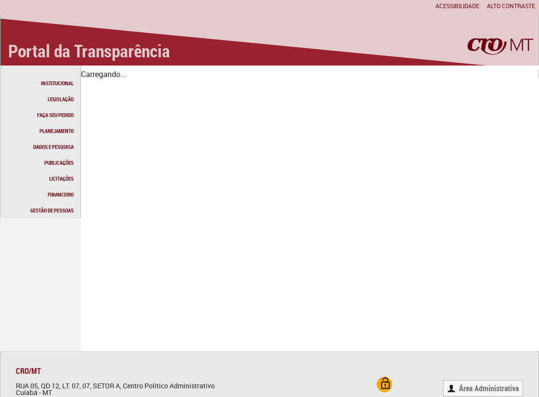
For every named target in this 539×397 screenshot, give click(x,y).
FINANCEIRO (61, 194)
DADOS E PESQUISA (53, 146)
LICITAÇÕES (61, 178)
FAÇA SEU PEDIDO (55, 115)
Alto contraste (511, 6)
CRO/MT (28, 371)
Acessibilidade (457, 6)
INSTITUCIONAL (57, 83)
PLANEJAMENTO (56, 130)
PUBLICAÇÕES (59, 162)
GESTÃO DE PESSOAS (52, 210)
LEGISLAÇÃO (61, 99)
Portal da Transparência (89, 50)
